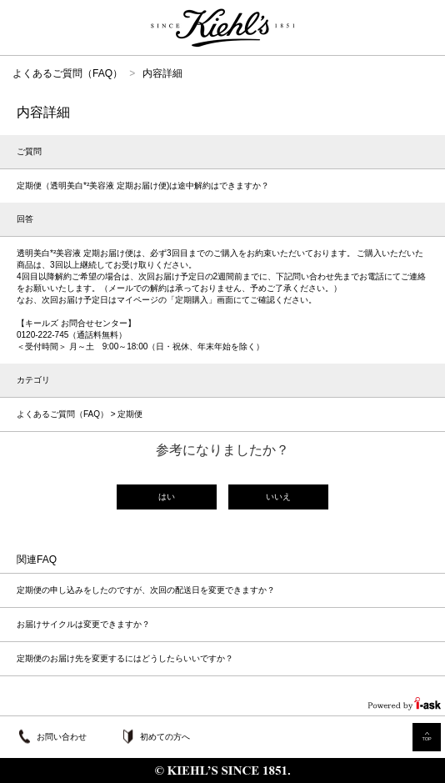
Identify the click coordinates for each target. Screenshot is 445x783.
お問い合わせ (62, 736)
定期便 (130, 414)
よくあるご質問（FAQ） (67, 73)
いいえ (278, 496)
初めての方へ (165, 736)
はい (166, 496)
